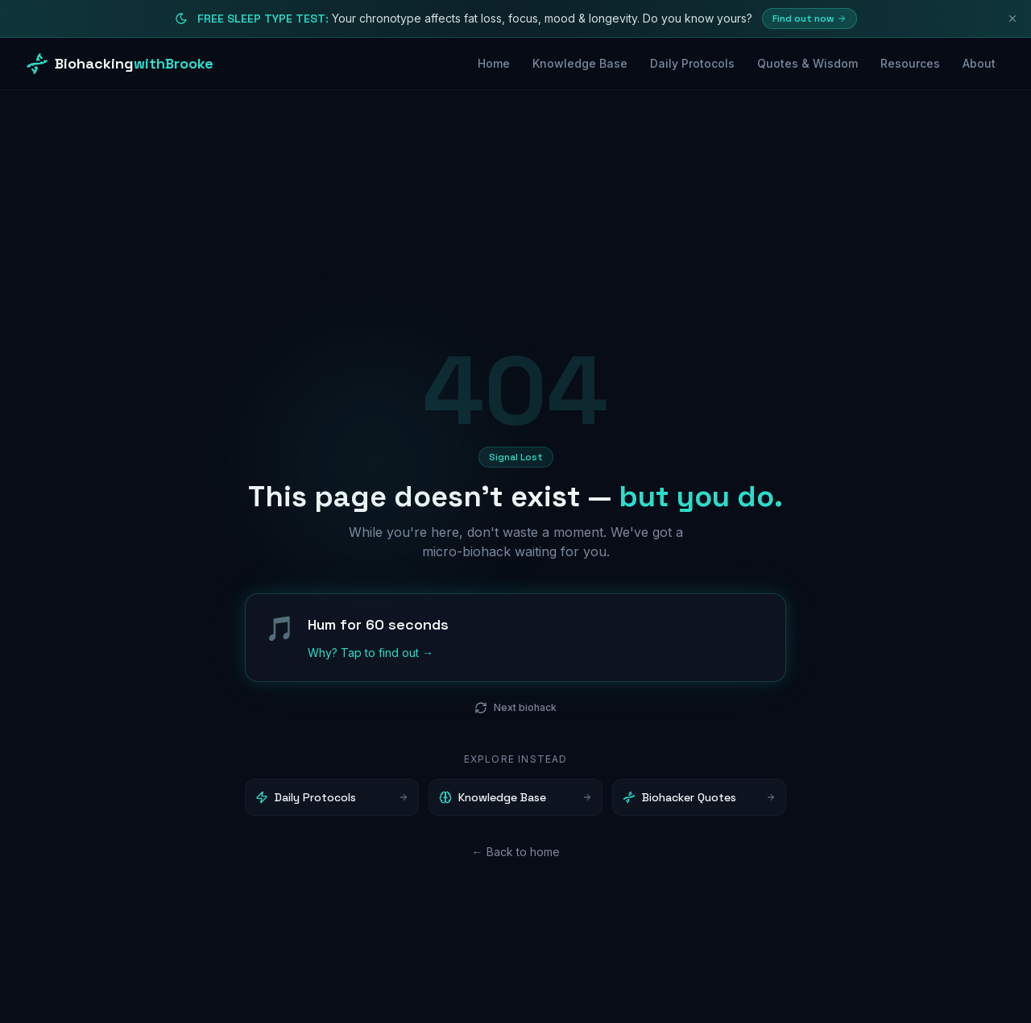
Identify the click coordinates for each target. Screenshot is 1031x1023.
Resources (910, 63)
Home (494, 63)
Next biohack (515, 708)
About (979, 63)
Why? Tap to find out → (370, 653)
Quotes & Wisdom (807, 63)
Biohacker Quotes (699, 798)
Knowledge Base (579, 63)
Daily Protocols (692, 63)
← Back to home (516, 852)
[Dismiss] (1012, 18)
